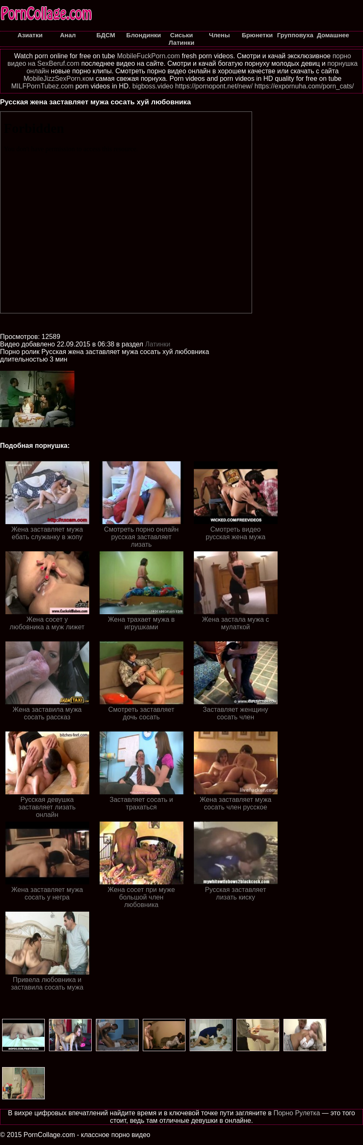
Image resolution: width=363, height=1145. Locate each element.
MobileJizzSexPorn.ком (58, 78)
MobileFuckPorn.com (148, 55)
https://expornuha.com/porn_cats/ (304, 86)
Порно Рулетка (296, 1113)
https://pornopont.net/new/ (213, 86)
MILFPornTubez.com (42, 86)
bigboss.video (152, 86)
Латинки (157, 344)
